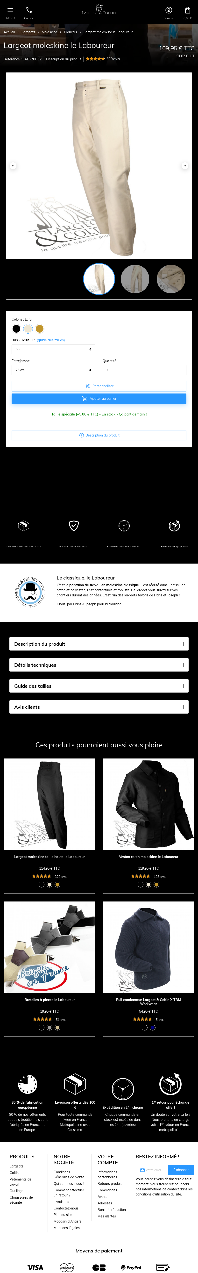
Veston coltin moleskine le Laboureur (148, 857)
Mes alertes (107, 1216)
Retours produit (110, 1183)
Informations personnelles (107, 1174)
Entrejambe (21, 361)
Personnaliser (99, 386)
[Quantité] (144, 370)
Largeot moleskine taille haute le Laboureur (49, 857)
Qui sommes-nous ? (69, 1183)
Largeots (16, 1166)
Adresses (105, 1203)
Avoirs (102, 1196)
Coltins (15, 1173)
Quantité (109, 361)
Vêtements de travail (20, 1182)
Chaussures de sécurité (21, 1200)
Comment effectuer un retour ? (69, 1192)
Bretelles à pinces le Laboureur (50, 1000)
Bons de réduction (112, 1210)
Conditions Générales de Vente (69, 1174)
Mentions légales (67, 1228)
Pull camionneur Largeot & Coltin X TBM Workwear (148, 1002)
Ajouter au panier (99, 398)
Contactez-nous (66, 1208)
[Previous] (13, 165)
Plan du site (63, 1215)
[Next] (185, 165)
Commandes (107, 1190)
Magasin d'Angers (67, 1221)
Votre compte (108, 1159)
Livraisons (61, 1202)
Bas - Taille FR (38, 340)
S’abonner (181, 1170)
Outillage (16, 1191)
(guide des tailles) (51, 340)
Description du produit (63, 59)
